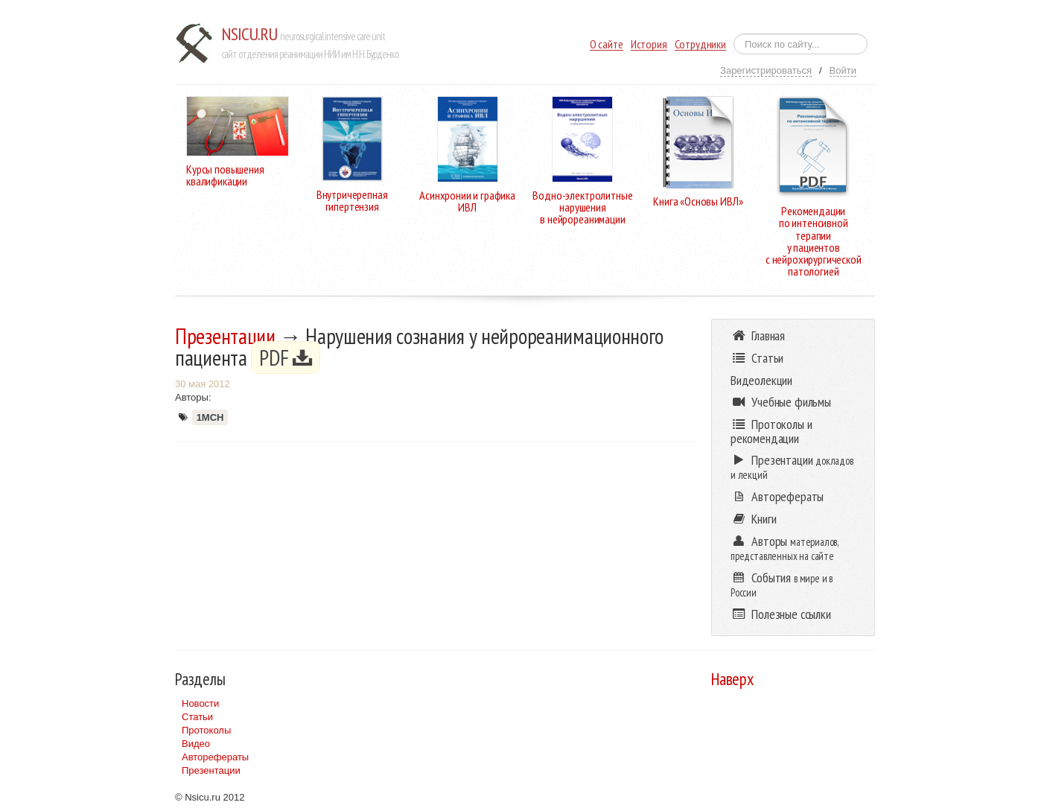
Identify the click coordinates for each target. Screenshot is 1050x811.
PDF (285, 357)
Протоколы (206, 730)
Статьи (197, 716)
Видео (196, 743)
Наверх (732, 679)
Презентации (225, 336)
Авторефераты (215, 757)
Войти (843, 70)
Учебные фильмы (781, 401)
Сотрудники (700, 44)
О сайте (606, 44)
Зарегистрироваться (766, 70)
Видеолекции (761, 380)
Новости (200, 703)
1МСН (210, 417)
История (649, 44)
